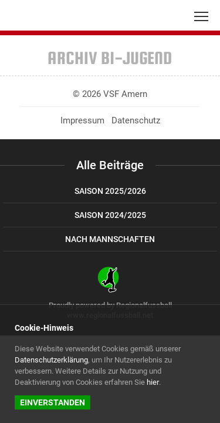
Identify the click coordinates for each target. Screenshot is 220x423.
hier (153, 382)
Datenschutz (135, 120)
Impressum (82, 120)
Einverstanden (52, 402)
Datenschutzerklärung (51, 359)
